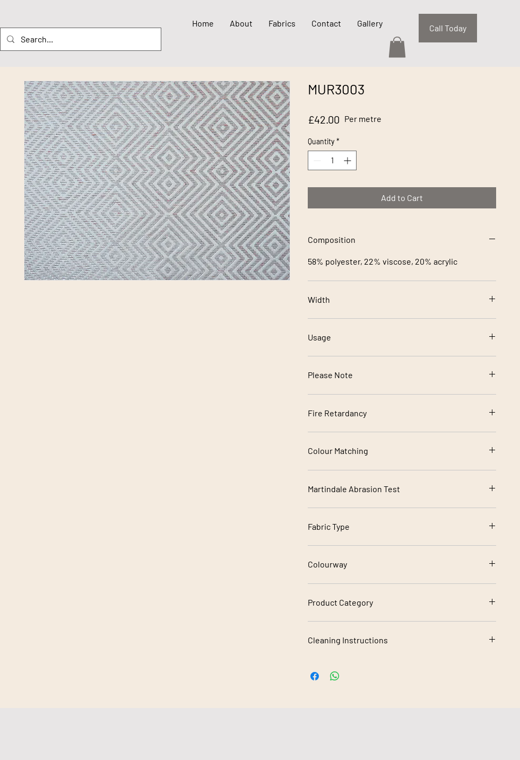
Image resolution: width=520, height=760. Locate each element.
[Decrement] (316, 160)
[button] (397, 47)
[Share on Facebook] (314, 676)
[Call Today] (448, 28)
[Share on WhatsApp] (334, 676)
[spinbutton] (332, 160)
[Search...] (79, 39)
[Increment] (348, 160)
